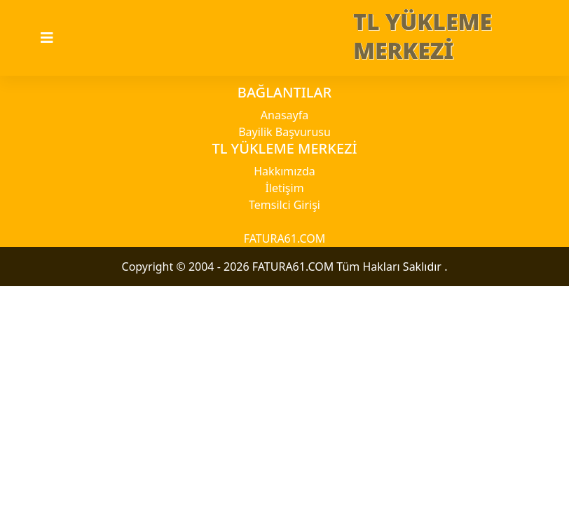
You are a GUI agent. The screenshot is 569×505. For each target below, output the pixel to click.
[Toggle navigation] (55, 38)
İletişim (284, 188)
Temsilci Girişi (284, 205)
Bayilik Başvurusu (284, 132)
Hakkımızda (284, 171)
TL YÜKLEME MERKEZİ (422, 35)
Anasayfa (284, 115)
